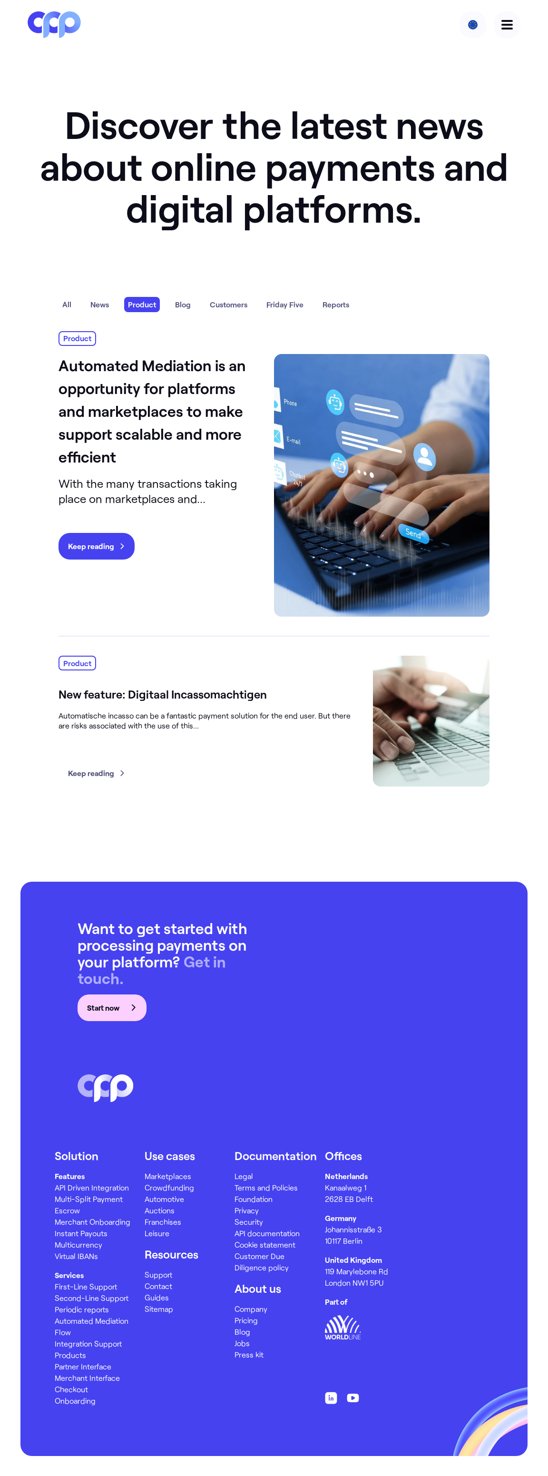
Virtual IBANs (76, 1255)
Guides (157, 1297)
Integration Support (88, 1343)
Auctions (160, 1210)
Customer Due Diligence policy (262, 1261)
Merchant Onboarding (92, 1221)
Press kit (249, 1354)
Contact (158, 1285)
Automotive (164, 1198)
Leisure (157, 1233)
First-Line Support (86, 1286)
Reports (336, 304)
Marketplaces (168, 1176)
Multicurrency (78, 1244)
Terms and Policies (266, 1187)
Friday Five (284, 304)
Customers (228, 304)
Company (251, 1308)
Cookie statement (265, 1244)
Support (158, 1274)
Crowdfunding (169, 1187)
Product (142, 304)
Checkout (71, 1389)
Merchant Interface (87, 1377)
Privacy (247, 1210)
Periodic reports (82, 1309)
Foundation (254, 1198)
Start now (112, 1007)
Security (249, 1221)
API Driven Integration (92, 1187)
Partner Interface (83, 1366)
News (99, 304)
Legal (244, 1176)
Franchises (163, 1221)
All (66, 304)
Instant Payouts (81, 1233)
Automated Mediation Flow (91, 1326)
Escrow (67, 1210)
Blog (183, 304)
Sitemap (159, 1308)
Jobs (242, 1343)
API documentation (267, 1233)
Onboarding (75, 1400)
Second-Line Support (91, 1297)
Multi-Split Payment (89, 1198)
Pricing (246, 1320)
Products (70, 1354)
